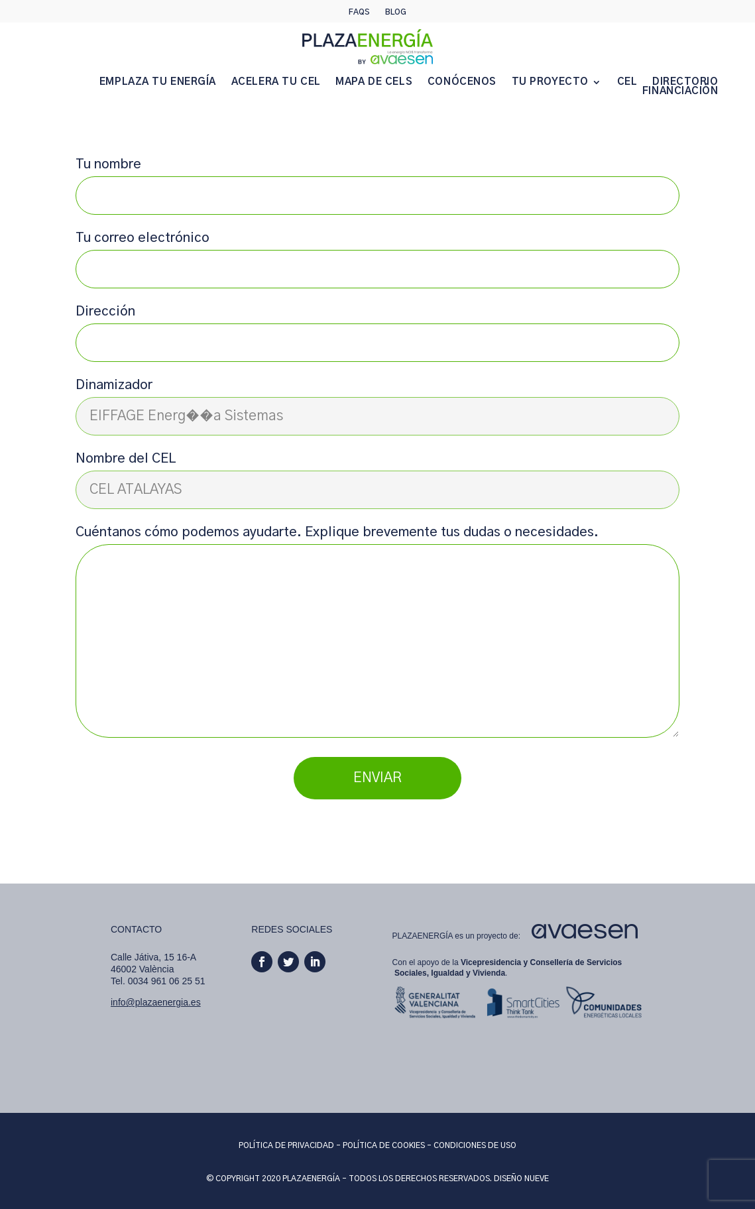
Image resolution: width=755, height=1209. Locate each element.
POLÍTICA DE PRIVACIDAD (286, 1145)
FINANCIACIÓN (680, 91)
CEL (627, 82)
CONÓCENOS (462, 82)
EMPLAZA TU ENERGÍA (157, 82)
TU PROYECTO (550, 82)
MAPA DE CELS (373, 82)
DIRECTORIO (685, 82)
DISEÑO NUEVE (521, 1178)
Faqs (359, 12)
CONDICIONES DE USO (475, 1145)
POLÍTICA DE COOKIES (384, 1145)
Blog (395, 12)
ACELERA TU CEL (276, 82)
